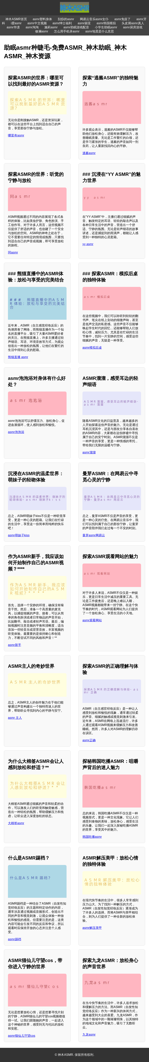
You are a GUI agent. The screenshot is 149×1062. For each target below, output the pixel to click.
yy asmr (87, 244)
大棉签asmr (16, 823)
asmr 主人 (15, 717)
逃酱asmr (89, 153)
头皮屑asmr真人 (133, 23)
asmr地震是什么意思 (99, 31)
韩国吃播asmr (92, 836)
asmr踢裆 (14, 939)
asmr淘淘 (32, 27)
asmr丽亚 (84, 23)
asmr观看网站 (92, 620)
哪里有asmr (16, 135)
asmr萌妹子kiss (18, 535)
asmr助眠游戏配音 (76, 27)
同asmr (13, 252)
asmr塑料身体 (42, 19)
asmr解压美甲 (92, 927)
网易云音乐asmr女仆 (94, 19)
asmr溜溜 (89, 452)
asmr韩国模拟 (106, 23)
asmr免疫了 (122, 19)
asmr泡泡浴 (16, 432)
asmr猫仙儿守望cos (21, 1035)
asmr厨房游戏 (132, 27)
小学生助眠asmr (106, 27)
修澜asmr (41, 31)
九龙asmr (89, 1034)
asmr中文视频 (37, 23)
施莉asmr (51, 27)
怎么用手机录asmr (67, 31)
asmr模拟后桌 (92, 347)
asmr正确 (89, 740)
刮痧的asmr (66, 19)
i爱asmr (16, 23)
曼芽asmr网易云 (93, 535)
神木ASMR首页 (16, 19)
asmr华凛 (13, 27)
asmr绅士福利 (62, 23)
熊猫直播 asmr (18, 357)
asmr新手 (14, 645)
